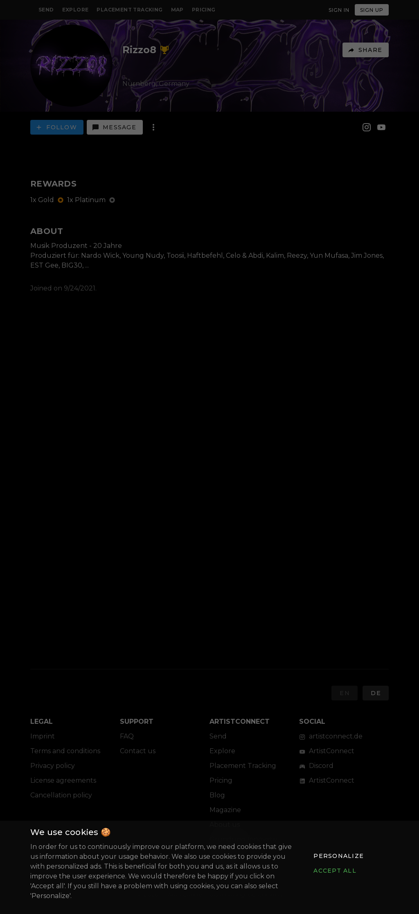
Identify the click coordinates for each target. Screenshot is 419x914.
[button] (338, 856)
